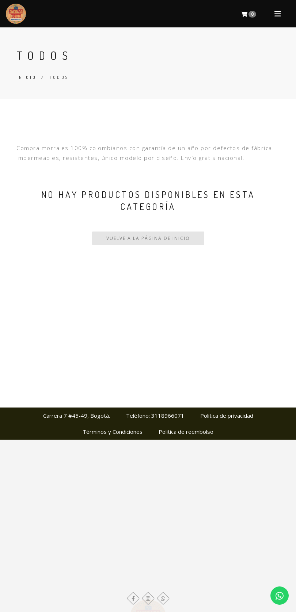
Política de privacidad (226, 415)
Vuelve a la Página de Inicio (148, 238)
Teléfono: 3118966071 (155, 415)
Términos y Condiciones (113, 431)
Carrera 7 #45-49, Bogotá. (76, 415)
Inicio (26, 77)
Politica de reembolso (186, 431)
